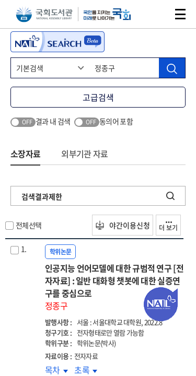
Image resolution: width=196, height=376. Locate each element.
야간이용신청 (122, 225)
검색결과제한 (41, 196)
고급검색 (98, 97)
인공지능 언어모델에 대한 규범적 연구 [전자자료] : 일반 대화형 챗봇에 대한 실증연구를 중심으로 (115, 287)
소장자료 (25, 153)
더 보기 (168, 226)
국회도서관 (44, 14)
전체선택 (28, 225)
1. (24, 248)
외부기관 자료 (84, 153)
